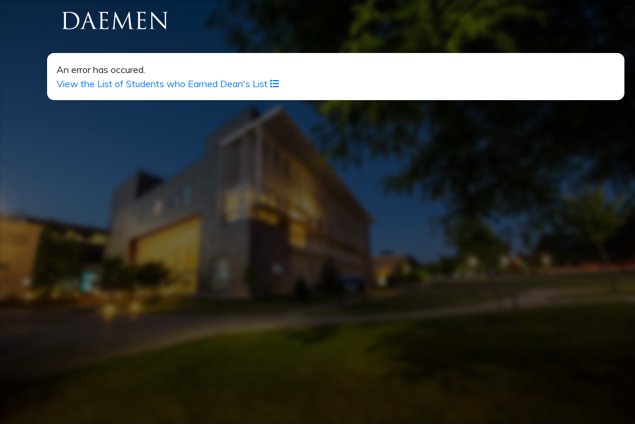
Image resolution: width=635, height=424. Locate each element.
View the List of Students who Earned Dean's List (168, 84)
